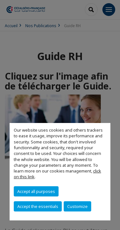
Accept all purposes (36, 191)
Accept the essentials (37, 206)
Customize (77, 206)
